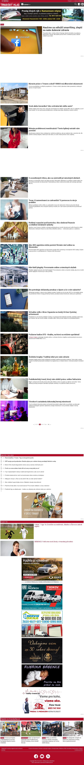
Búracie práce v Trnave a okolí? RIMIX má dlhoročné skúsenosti (56, 84)
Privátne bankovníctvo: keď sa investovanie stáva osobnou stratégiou (24, 475)
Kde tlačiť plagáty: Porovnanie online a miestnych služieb (52, 267)
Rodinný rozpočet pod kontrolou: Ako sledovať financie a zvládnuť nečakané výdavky (52, 224)
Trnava (2, 737)
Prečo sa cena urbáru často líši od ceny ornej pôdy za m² (22, 468)
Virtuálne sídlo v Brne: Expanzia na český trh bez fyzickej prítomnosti (52, 313)
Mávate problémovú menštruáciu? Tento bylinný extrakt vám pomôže (54, 129)
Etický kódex (55, 748)
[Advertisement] (14, 70)
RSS (65, 748)
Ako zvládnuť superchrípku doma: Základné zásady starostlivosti (23, 482)
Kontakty (69, 748)
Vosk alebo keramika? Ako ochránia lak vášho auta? (51, 106)
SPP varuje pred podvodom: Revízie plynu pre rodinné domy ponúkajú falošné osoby (30, 461)
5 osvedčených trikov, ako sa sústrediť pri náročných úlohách (54, 178)
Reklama (61, 748)
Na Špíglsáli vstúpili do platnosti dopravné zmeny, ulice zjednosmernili (72, 739)
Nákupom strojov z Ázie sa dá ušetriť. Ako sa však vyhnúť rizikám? (23, 479)
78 (48, 424)
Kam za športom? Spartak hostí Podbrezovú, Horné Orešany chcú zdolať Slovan (30, 740)
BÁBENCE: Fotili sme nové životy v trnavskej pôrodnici (54, 542)
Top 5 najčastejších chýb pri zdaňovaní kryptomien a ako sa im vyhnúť (24, 472)
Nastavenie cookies (77, 748)
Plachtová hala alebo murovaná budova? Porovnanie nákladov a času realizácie (27, 485)
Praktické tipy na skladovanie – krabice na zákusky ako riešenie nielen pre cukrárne (28, 489)
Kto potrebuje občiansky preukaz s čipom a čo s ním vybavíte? (55, 290)
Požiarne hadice (33, 337)
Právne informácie (33, 748)
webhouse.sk (49, 762)
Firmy (2, 24)
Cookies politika (79, 750)
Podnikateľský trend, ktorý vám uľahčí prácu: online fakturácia (55, 379)
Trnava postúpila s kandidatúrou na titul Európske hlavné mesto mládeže (7, 740)
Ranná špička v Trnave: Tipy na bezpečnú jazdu (19, 458)
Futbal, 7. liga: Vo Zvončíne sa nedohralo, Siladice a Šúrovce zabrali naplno (58, 525)
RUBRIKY (26, 4)
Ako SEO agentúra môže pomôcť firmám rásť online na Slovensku (52, 246)
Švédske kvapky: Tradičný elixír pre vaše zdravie (49, 357)
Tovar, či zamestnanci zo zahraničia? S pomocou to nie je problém (53, 201)
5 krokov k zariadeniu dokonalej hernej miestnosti (50, 402)
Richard (82, 1)
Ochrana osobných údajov (44, 748)
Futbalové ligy (24, 737)
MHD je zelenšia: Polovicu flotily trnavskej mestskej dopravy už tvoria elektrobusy (50, 740)
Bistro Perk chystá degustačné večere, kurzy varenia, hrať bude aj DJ (24, 465)
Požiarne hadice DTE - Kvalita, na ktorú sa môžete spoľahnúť (54, 335)
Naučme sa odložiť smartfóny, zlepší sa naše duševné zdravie (62, 29)
